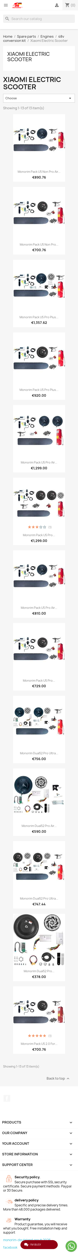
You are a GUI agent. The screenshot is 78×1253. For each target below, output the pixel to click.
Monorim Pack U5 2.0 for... (39, 1044)
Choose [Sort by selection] (39, 98)
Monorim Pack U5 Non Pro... (39, 244)
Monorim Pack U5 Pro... (39, 535)
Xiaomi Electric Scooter (28, 56)
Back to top (59, 1078)
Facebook (7, 1098)
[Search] (39, 19)
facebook (10, 1247)
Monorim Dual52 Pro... (39, 971)
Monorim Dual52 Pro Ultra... (39, 753)
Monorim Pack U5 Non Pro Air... (39, 172)
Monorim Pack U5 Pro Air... (39, 462)
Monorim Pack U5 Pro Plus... (39, 317)
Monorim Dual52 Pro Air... (39, 826)
